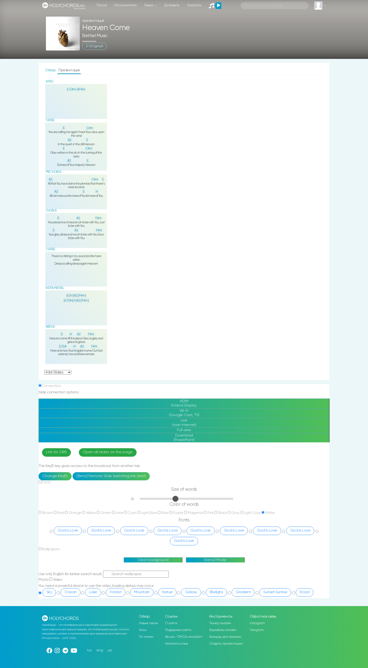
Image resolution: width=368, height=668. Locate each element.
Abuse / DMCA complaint (183, 636)
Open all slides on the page (108, 452)
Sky (49, 592)
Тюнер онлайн (220, 623)
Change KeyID (55, 476)
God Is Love (68, 530)
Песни (101, 5)
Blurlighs (216, 592)
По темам (146, 636)
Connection (51, 386)
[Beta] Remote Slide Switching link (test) (111, 476)
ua (109, 650)
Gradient (243, 592)
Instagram (257, 623)
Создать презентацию (226, 643)
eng (99, 650)
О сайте (171, 623)
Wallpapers (51, 549)
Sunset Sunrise (275, 592)
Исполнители (125, 5)
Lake (93, 592)
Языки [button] (149, 5)
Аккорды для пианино (225, 636)
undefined (57, 372)
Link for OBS (56, 452)
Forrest (116, 592)
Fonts (46, 482)
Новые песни (148, 623)
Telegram (257, 630)
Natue (167, 592)
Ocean (71, 592)
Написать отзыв (176, 643)
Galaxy (191, 592)
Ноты (142, 630)
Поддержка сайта (178, 630)
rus (89, 650)
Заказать (194, 5)
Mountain (142, 592)
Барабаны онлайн (222, 630)
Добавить (172, 5)
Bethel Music (94, 35)
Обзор (51, 70)
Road (304, 592)
